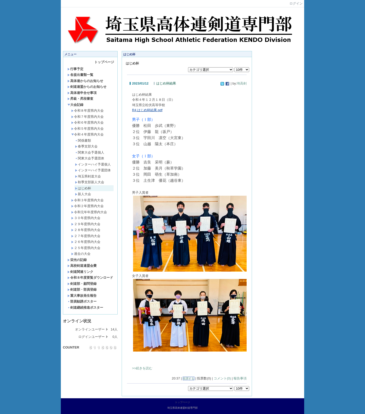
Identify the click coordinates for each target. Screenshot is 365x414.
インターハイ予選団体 (93, 170)
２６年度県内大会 (85, 242)
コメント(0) (222, 378)
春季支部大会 (86, 146)
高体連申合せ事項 (82, 93)
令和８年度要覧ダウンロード (90, 277)
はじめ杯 (83, 188)
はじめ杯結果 (166, 83)
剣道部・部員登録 (82, 289)
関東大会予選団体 (89, 158)
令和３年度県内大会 (87, 200)
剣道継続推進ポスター (85, 307)
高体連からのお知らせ (85, 81)
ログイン (296, 3)
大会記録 (75, 105)
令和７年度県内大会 (87, 117)
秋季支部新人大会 (89, 182)
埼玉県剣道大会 (88, 176)
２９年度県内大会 (85, 224)
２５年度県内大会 (85, 248)
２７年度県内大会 (85, 236)
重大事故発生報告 (82, 295)
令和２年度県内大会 (87, 206)
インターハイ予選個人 (93, 164)
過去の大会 (80, 254)
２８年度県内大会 (85, 230)
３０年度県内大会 (85, 218)
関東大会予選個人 (89, 152)
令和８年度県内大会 (87, 110)
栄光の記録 (77, 260)
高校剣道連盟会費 (82, 266)
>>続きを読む (142, 368)
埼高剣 (242, 83)
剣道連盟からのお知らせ (86, 87)
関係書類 (83, 140)
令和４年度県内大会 (87, 134)
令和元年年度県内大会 (89, 212)
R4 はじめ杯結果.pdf (147, 110)
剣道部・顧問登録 (82, 284)
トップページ (104, 62)
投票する (188, 378)
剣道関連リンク (80, 272)
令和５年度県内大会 (87, 128)
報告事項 (240, 378)
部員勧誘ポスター (82, 301)
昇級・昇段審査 (80, 99)
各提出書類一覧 (80, 75)
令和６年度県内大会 (87, 122)
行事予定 (75, 69)
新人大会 (83, 194)
